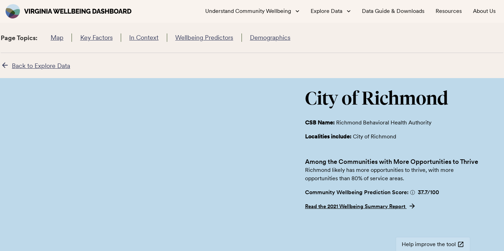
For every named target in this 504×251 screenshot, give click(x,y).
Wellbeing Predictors (204, 37)
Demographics (270, 37)
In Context (144, 37)
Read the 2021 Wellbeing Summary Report (360, 206)
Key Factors (96, 37)
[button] (412, 192)
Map (57, 37)
